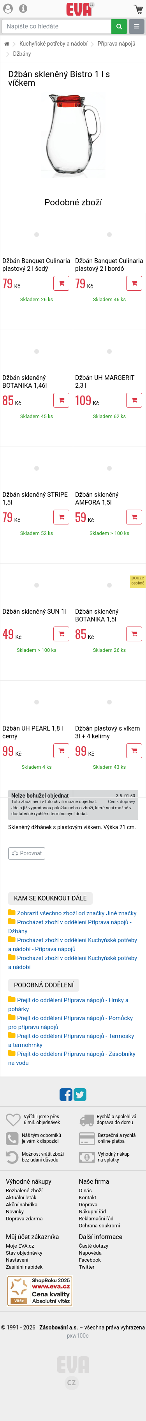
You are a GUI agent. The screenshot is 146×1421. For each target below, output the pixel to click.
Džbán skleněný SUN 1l (34, 611)
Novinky (15, 1211)
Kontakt (88, 1197)
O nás (85, 1190)
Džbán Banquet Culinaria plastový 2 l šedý (36, 264)
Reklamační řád (96, 1219)
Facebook (90, 1260)
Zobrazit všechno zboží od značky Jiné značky (77, 913)
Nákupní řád (92, 1211)
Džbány (22, 54)
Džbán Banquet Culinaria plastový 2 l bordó (109, 264)
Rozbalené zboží (24, 1190)
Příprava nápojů (116, 44)
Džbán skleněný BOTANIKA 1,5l (96, 615)
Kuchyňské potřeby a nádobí (53, 44)
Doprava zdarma (24, 1219)
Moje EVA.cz (20, 1246)
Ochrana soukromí (99, 1226)
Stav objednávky (24, 1253)
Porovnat (27, 853)
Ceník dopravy (121, 801)
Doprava (88, 1204)
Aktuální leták (21, 1197)
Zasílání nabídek (24, 1267)
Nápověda (90, 1253)
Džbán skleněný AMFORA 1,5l (96, 498)
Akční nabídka (21, 1204)
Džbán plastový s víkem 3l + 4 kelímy (107, 732)
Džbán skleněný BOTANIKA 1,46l (24, 381)
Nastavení (17, 1260)
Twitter (87, 1267)
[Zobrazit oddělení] (136, 26)
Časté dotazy (93, 1246)
